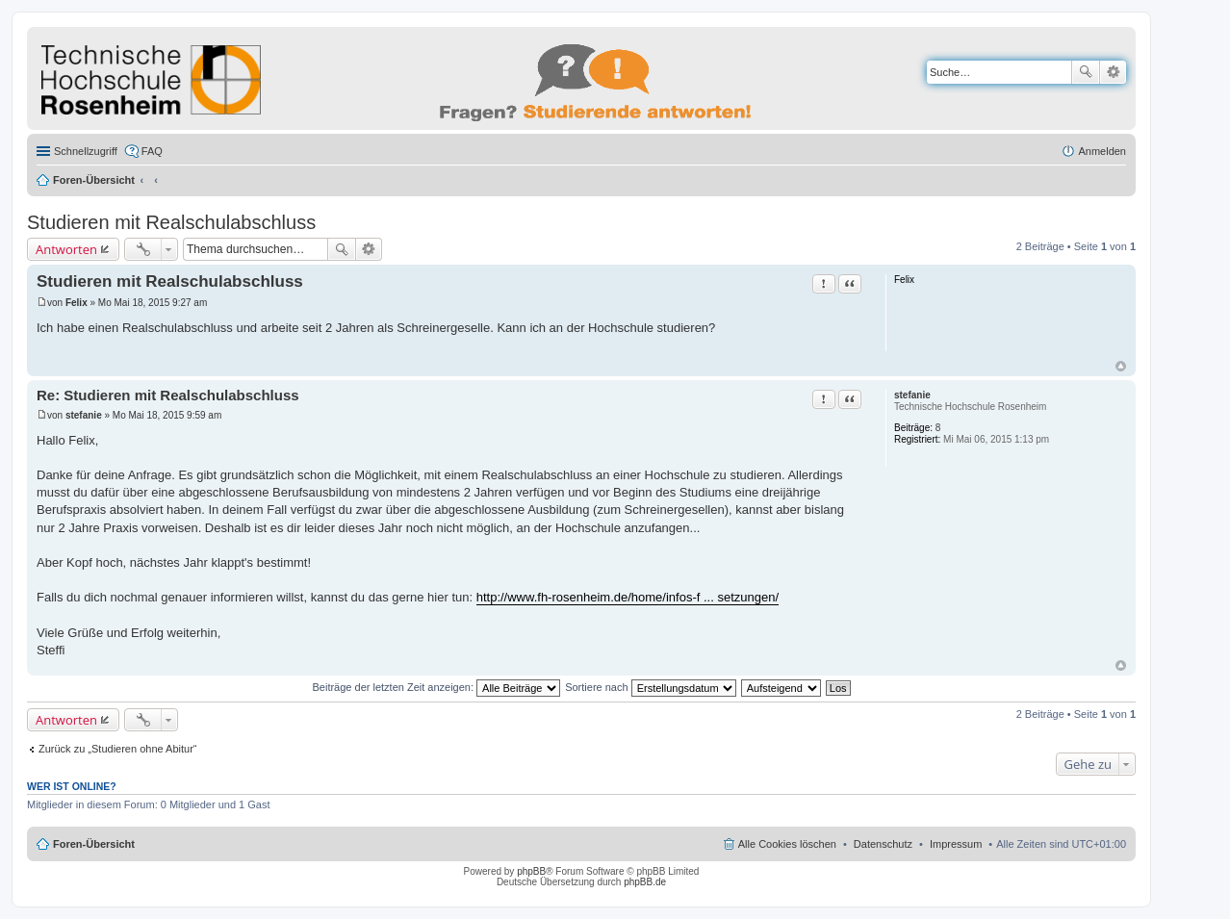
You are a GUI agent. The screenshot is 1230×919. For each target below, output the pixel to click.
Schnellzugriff (85, 151)
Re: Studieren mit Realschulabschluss (168, 395)
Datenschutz (883, 844)
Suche (1085, 72)
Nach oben (1120, 366)
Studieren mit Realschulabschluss (171, 222)
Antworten (66, 249)
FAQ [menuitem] (152, 151)
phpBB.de (645, 882)
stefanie (912, 395)
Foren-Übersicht (94, 180)
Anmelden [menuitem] (1102, 151)
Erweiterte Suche (1113, 72)
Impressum (956, 844)
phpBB (531, 871)
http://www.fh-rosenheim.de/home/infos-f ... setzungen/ (627, 597)
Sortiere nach (650, 687)
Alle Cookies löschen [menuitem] (787, 844)
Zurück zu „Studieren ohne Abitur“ (117, 748)
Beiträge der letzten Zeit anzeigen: (436, 687)
